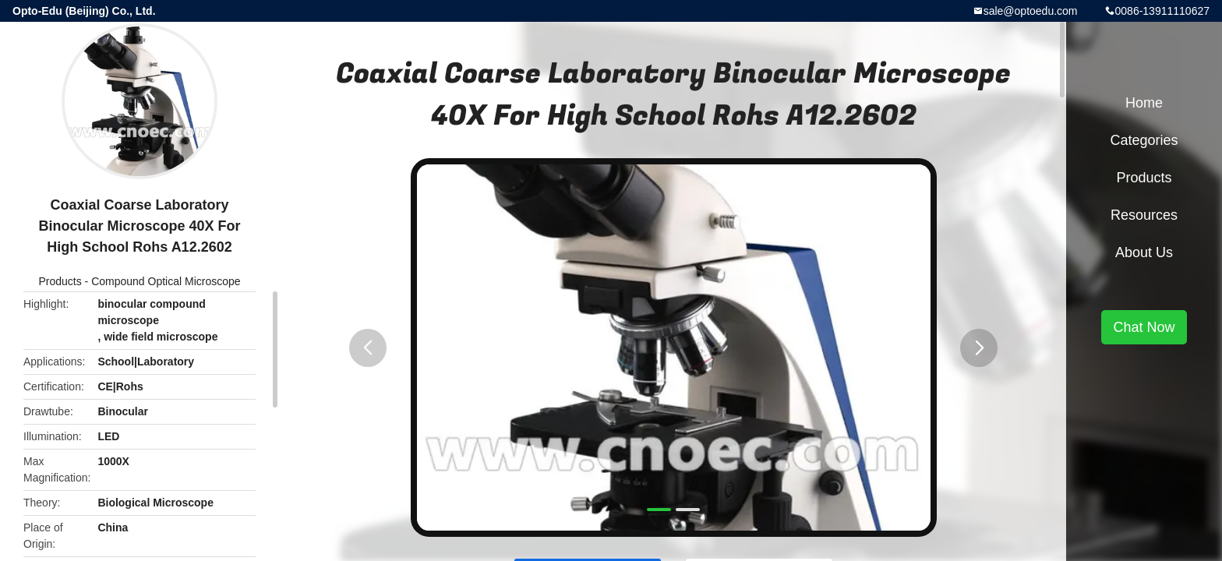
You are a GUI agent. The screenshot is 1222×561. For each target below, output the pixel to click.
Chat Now (1143, 327)
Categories (1144, 140)
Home (1144, 103)
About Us (1144, 252)
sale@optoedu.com (1031, 11)
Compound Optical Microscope (165, 281)
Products (59, 281)
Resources (1144, 215)
